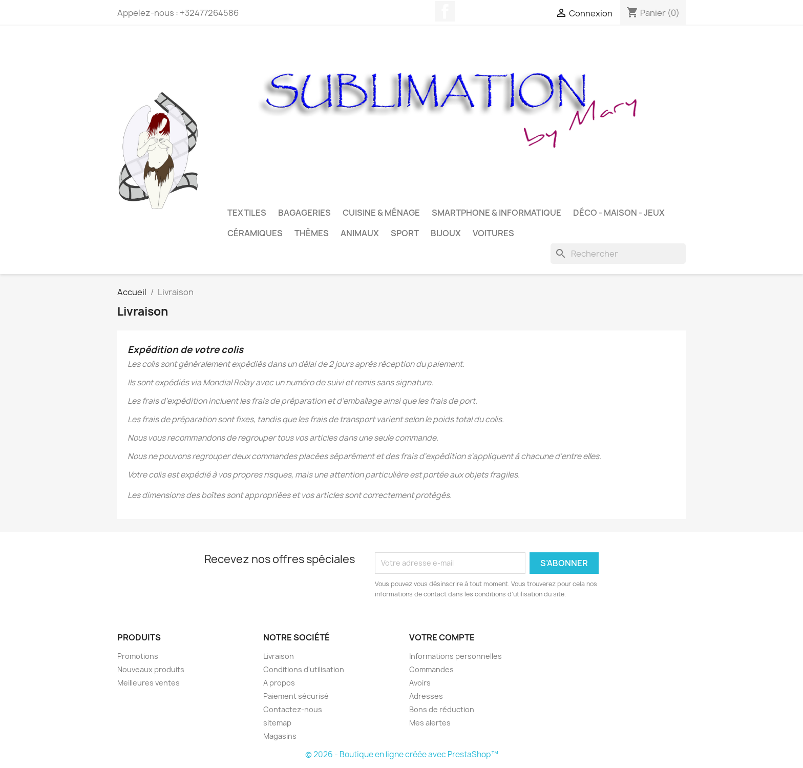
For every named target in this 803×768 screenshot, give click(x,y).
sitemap (277, 723)
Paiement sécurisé (296, 696)
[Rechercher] (618, 253)
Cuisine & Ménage (381, 212)
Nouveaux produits (150, 669)
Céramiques (255, 233)
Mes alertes (430, 723)
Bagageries (304, 212)
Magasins (280, 736)
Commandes (431, 669)
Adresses (426, 696)
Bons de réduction (441, 709)
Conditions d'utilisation (303, 669)
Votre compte (442, 637)
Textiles (246, 212)
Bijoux (446, 233)
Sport (405, 233)
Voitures (493, 233)
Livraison (278, 656)
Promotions (137, 656)
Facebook (445, 11)
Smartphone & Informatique (496, 212)
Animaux (360, 233)
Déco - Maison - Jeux (619, 212)
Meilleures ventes (148, 683)
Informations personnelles (455, 656)
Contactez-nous (292, 709)
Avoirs (420, 683)
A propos (279, 683)
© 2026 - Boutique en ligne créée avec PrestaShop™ (401, 754)
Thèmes (311, 233)
